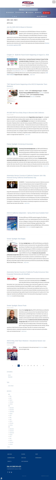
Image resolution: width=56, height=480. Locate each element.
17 (24, 365)
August (11, 413)
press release (10, 385)
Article (9, 375)
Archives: (9, 391)
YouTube (16, 16)
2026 (9, 394)
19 (31, 365)
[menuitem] (14, 454)
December (12, 407)
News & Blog (23, 457)
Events (36, 454)
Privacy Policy (24, 475)
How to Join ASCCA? (24, 461)
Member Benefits (38, 457)
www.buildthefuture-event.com (19, 70)
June (10, 415)
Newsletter (10, 377)
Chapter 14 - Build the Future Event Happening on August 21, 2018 (28, 55)
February (11, 402)
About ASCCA (9, 454)
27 (43, 365)
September (12, 411)
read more (32, 74)
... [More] (8, 446)
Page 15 (15, 20)
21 (37, 365)
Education (23, 454)
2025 (9, 406)
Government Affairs (11, 457)
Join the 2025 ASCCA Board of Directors (19, 27)
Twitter (14, 16)
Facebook (12, 16)
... (15, 365)
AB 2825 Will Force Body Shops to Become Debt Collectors (25, 112)
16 (21, 365)
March (11, 400)
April (10, 398)
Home (8, 20)
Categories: (10, 372)
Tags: (8, 382)
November (12, 409)
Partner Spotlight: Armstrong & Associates (20, 144)
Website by (45, 475)
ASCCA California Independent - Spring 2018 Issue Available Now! (27, 213)
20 (34, 365)
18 (27, 365)
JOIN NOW (47, 13)
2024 (9, 427)
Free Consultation (30, 12)
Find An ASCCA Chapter (20, 12)
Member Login (38, 12)
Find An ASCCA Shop (10, 12)
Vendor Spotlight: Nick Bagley (16, 238)
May (10, 396)
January (11, 404)
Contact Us (9, 461)
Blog (12, 20)
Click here (41, 92)
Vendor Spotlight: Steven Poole (16, 305)
